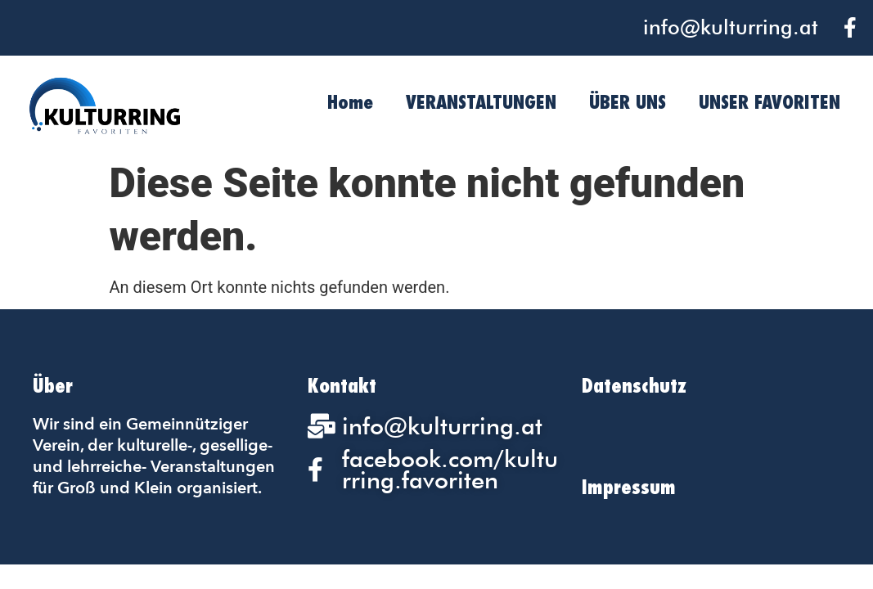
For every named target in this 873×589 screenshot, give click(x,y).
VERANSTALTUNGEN (481, 102)
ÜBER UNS (627, 102)
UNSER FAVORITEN (769, 102)
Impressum (629, 487)
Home (350, 102)
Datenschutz (634, 386)
